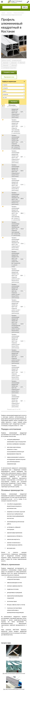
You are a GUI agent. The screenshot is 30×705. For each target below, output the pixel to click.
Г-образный (13, 62)
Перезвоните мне (9, 77)
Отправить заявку (9, 72)
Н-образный (21, 62)
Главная (3, 12)
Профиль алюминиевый (19, 12)
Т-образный (13, 65)
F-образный (5, 62)
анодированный (16, 60)
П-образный (5, 65)
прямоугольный (6, 60)
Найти (25, 7)
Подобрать (14, 101)
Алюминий (9, 12)
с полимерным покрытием (9, 67)
